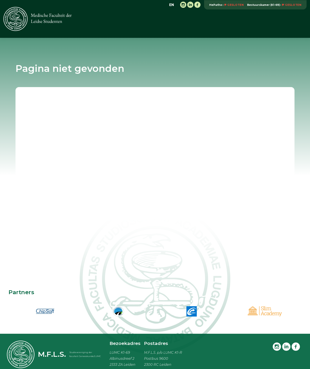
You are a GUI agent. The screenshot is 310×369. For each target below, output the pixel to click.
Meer (300, 23)
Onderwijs (169, 23)
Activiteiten (143, 23)
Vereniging (116, 23)
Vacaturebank (198, 23)
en (171, 5)
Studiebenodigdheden (238, 23)
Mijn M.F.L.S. (275, 23)
